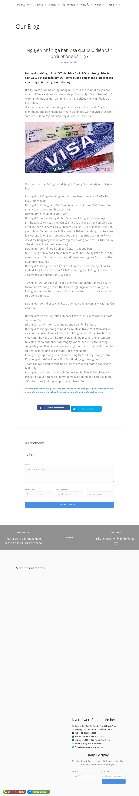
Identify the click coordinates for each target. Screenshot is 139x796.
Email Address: (62, 487)
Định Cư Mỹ (23, 4)
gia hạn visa (55, 388)
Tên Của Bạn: (75, 768)
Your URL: (91, 487)
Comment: (29, 462)
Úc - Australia (68, 4)
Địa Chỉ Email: (105, 768)
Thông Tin (112, 4)
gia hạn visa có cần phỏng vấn (76, 388)
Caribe (98, 4)
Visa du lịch (73, 62)
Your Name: (30, 487)
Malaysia (39, 4)
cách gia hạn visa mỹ (39, 388)
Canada (52, 4)
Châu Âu (85, 4)
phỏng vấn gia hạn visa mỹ (92, 392)
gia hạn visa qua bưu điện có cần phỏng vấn (57, 392)
